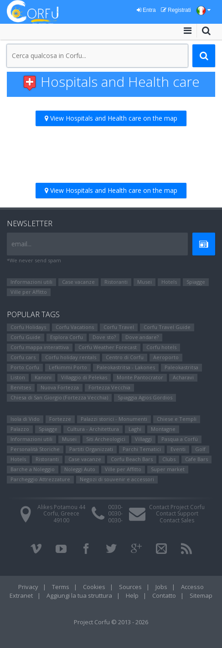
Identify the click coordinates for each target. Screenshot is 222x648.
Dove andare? (142, 337)
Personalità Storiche (35, 449)
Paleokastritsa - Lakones (126, 367)
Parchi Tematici (142, 449)
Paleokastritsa (181, 367)
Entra (146, 10)
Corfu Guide (25, 337)
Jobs (161, 587)
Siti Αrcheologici (105, 439)
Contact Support (177, 513)
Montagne (163, 428)
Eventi (178, 449)
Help (132, 595)
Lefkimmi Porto (68, 367)
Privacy (28, 587)
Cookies (94, 587)
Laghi (135, 428)
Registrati (176, 10)
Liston (17, 377)
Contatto (164, 595)
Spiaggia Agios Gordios (145, 397)
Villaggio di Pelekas (84, 377)
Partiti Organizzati (91, 449)
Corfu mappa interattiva (39, 347)
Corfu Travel (118, 327)
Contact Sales (177, 520)
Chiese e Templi (176, 418)
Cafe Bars (196, 459)
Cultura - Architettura (93, 428)
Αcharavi (183, 377)
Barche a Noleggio (32, 469)
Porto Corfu (24, 367)
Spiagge (195, 281)
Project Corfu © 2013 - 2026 (111, 622)
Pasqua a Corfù (179, 439)
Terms (60, 587)
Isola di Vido (25, 418)
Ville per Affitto (28, 291)
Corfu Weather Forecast (107, 347)
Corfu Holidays (28, 327)
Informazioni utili (31, 281)
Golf (200, 449)
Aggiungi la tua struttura (79, 595)
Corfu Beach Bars (132, 459)
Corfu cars (23, 357)
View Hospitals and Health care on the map (111, 118)
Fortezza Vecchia (109, 387)
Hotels (169, 281)
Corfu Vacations (75, 327)
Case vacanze (78, 281)
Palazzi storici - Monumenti (114, 418)
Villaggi (143, 439)
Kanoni (43, 377)
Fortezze (60, 418)
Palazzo (19, 428)
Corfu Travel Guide (167, 327)
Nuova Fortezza (60, 387)
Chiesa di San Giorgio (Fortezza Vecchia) (59, 397)
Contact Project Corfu (177, 507)
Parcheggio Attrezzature (40, 479)
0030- (115, 507)
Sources (130, 587)
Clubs (169, 459)
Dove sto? (104, 337)
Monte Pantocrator (140, 377)
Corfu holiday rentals (70, 357)
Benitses (20, 387)
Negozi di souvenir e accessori (117, 479)
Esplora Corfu (66, 337)
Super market (168, 469)
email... (21, 243)
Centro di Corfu (125, 357)
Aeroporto (166, 357)
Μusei (144, 281)
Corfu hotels (161, 347)
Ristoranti (116, 281)
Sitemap (201, 595)
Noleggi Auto (79, 469)
